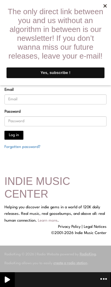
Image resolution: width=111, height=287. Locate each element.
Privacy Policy (69, 227)
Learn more (47, 220)
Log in (14, 135)
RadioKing (88, 254)
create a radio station (70, 263)
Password (12, 112)
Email (9, 90)
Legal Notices (95, 227)
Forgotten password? (22, 147)
